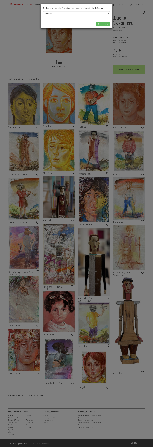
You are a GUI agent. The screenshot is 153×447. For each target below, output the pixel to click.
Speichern (103, 24)
